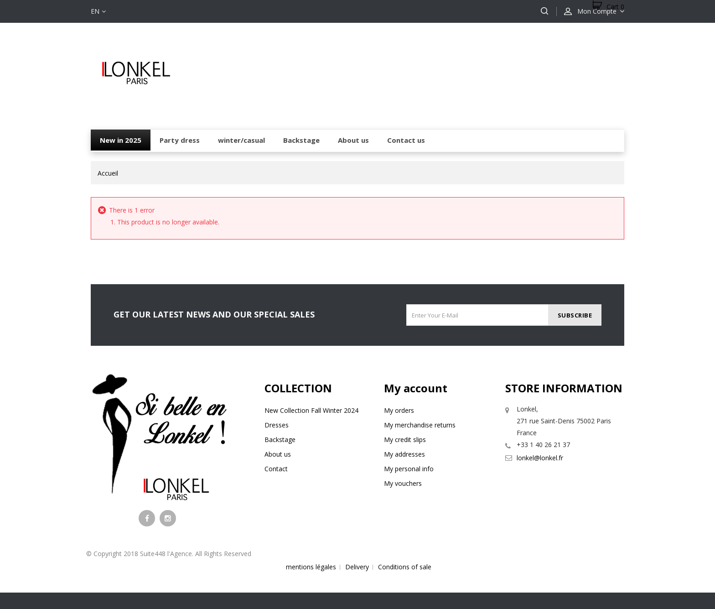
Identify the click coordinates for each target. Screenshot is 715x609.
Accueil (108, 173)
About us (277, 454)
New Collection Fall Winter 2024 (311, 410)
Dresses (276, 425)
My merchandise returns (420, 425)
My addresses (404, 454)
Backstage (279, 439)
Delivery (357, 566)
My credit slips (405, 439)
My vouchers (403, 483)
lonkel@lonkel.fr (540, 457)
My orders (399, 410)
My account (415, 388)
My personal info (409, 468)
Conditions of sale (404, 566)
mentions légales (311, 566)
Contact (276, 468)
